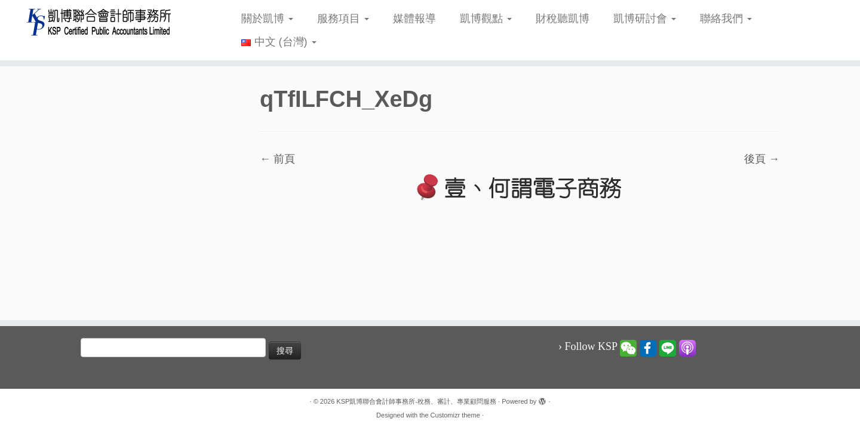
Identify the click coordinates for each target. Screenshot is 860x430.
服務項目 (343, 18)
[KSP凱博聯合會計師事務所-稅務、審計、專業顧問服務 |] (99, 22)
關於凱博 (267, 18)
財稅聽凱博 (562, 18)
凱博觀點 (486, 18)
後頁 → (761, 159)
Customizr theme (455, 415)
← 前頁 (277, 159)
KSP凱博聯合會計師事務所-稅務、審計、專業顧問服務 (416, 401)
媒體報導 (414, 18)
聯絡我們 (726, 18)
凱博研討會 (644, 18)
